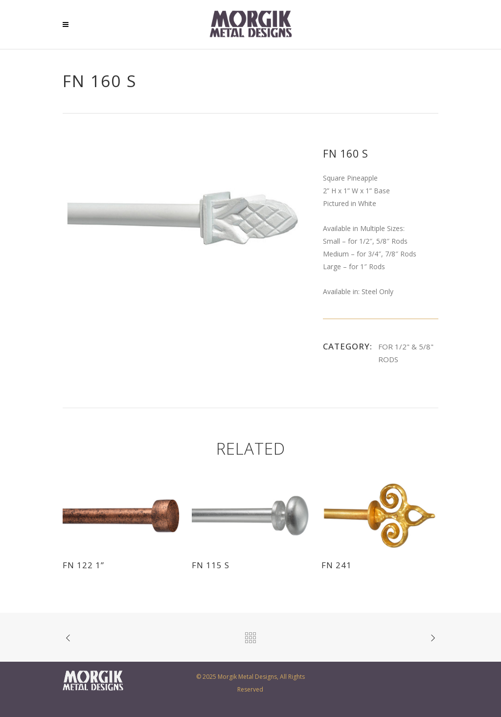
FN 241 (336, 565)
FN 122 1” (83, 565)
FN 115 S (210, 565)
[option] (183, 218)
